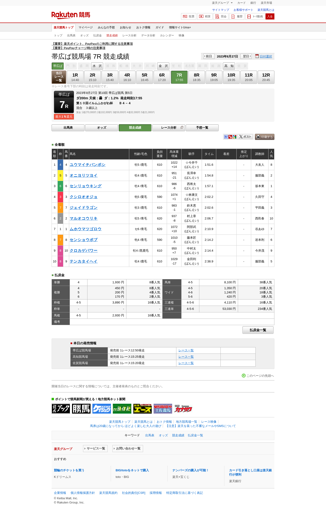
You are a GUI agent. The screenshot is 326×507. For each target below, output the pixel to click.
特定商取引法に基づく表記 (184, 493)
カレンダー (167, 35)
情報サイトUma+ (180, 27)
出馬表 (71, 35)
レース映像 (208, 421)
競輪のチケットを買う (69, 470)
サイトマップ (220, 10)
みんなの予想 (106, 27)
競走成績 (112, 35)
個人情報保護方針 (83, 493)
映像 (181, 35)
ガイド (159, 27)
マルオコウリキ (84, 218)
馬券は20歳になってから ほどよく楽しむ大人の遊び (125, 426)
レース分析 (129, 35)
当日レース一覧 (59, 76)
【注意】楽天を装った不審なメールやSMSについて (200, 426)
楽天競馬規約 (108, 493)
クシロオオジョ (84, 197)
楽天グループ (221, 2)
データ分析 (148, 35)
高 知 (229, 66)
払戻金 (97, 35)
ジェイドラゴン (84, 208)
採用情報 (156, 493)
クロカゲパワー (84, 251)
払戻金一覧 (258, 330)
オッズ (84, 35)
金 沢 (163, 66)
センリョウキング (86, 186)
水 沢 (97, 66)
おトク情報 (143, 27)
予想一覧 (202, 127)
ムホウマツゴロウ (86, 229)
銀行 (253, 2)
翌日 (246, 56)
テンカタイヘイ (84, 261)
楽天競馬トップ (63, 27)
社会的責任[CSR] (133, 493)
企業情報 (60, 493)
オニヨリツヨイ (84, 175)
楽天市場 (266, 2)
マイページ (86, 27)
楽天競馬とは (266, 10)
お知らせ (125, 27)
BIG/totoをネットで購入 (132, 470)
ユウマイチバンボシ (88, 165)
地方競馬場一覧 (186, 421)
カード (241, 2)
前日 (209, 56)
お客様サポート (243, 10)
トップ (58, 35)
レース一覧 (186, 350)
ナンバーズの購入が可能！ (190, 470)
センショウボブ (84, 240)
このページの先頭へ (260, 375)
